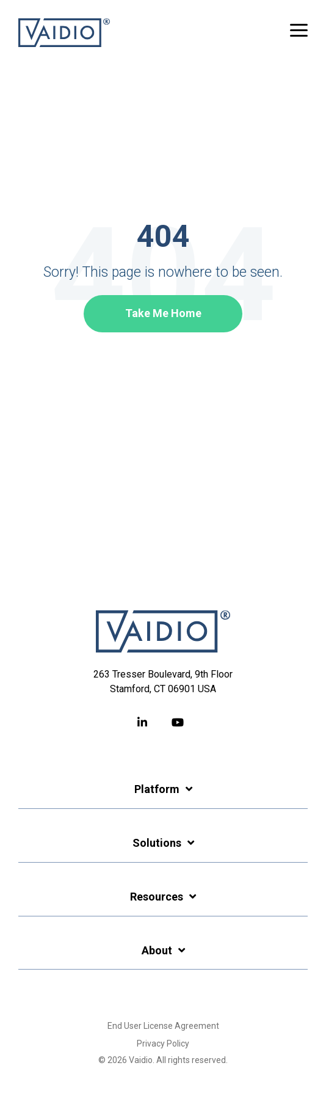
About (157, 950)
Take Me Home (163, 313)
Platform (156, 789)
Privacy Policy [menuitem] (163, 1043)
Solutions (156, 842)
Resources (156, 896)
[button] (299, 29)
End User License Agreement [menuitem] (163, 1026)
